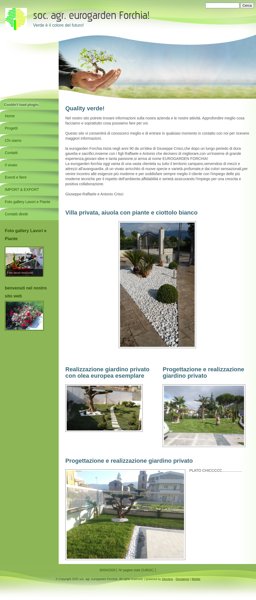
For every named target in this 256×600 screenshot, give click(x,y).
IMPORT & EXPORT (22, 189)
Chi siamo (13, 140)
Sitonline (167, 579)
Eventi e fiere (16, 177)
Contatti (11, 153)
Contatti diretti (16, 214)
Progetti (11, 128)
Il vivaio (11, 165)
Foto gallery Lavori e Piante (27, 202)
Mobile (196, 579)
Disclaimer (182, 579)
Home (10, 116)
